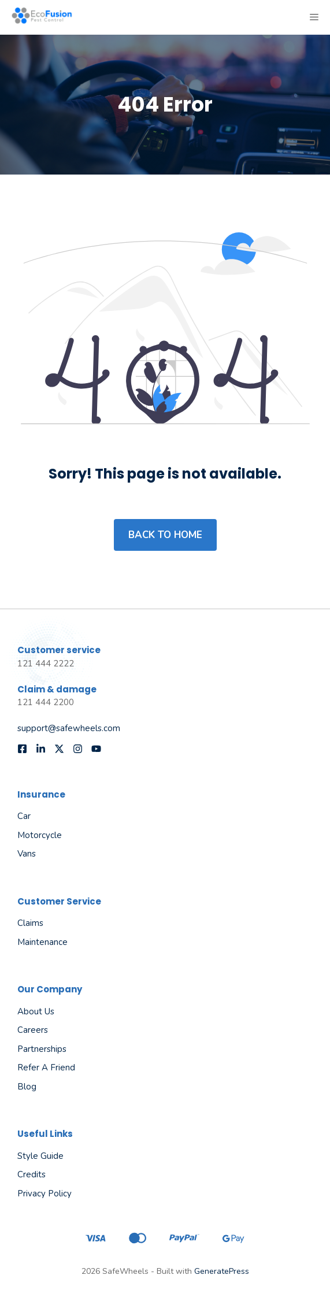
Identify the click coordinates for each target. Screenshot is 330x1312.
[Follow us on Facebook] (22, 749)
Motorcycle (39, 835)
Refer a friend (46, 1067)
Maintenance (42, 942)
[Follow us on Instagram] (78, 749)
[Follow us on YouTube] (96, 749)
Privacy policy (44, 1193)
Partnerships (41, 1049)
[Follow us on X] (59, 749)
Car (24, 816)
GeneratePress (221, 1271)
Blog (26, 1086)
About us (35, 1011)
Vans (26, 853)
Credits (31, 1174)
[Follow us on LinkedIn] (41, 749)
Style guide (40, 1156)
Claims (30, 923)
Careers (32, 1030)
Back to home (165, 535)
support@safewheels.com (68, 728)
